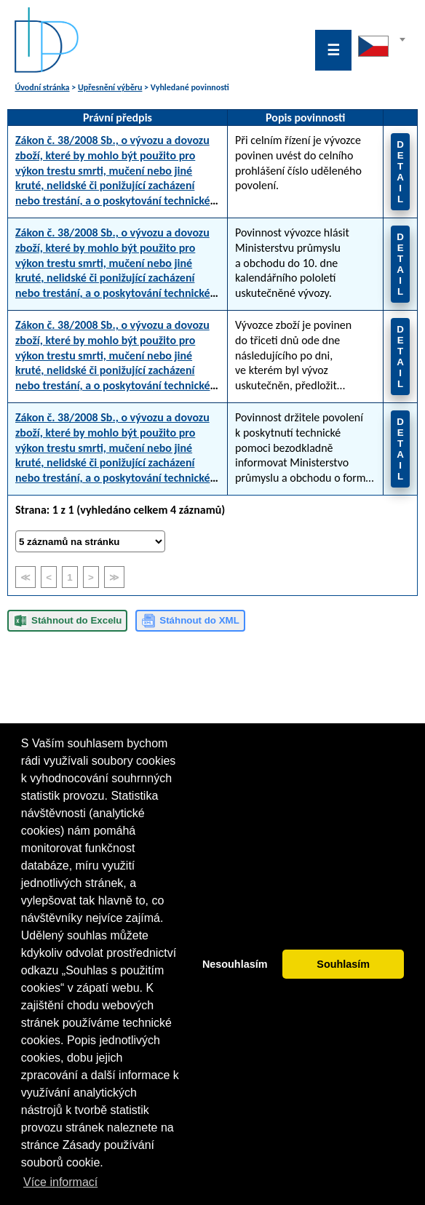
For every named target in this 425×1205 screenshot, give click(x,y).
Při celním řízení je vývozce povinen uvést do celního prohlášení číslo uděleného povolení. (298, 162)
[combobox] (381, 50)
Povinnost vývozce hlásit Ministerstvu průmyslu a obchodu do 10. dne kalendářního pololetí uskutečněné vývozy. (292, 263)
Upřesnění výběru (110, 87)
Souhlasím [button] (343, 964)
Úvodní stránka (42, 87)
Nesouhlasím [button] (235, 964)
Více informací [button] (60, 1182)
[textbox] (381, 43)
